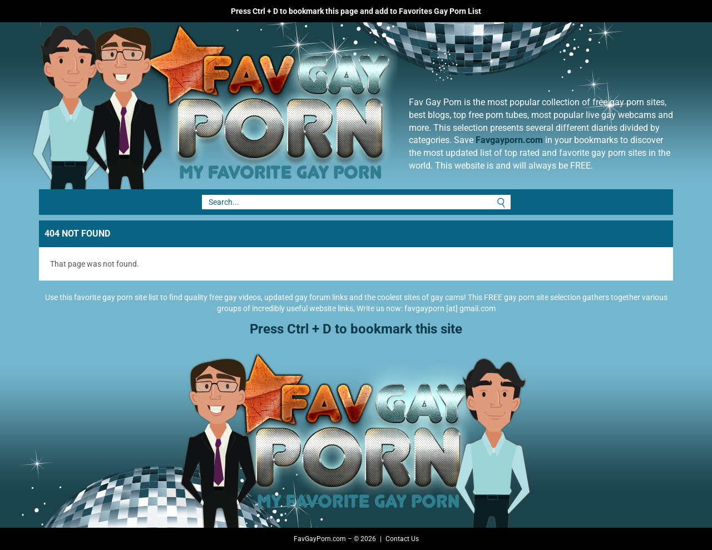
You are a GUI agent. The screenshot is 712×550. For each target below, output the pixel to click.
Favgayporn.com (509, 140)
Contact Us (402, 539)
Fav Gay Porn (303, 105)
